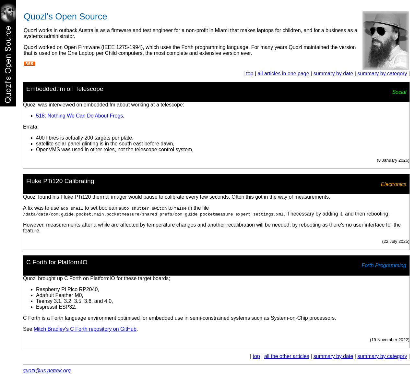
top (249, 73)
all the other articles (286, 356)
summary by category (382, 73)
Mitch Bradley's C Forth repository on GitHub (85, 329)
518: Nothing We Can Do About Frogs (79, 115)
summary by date (333, 73)
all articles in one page (283, 73)
